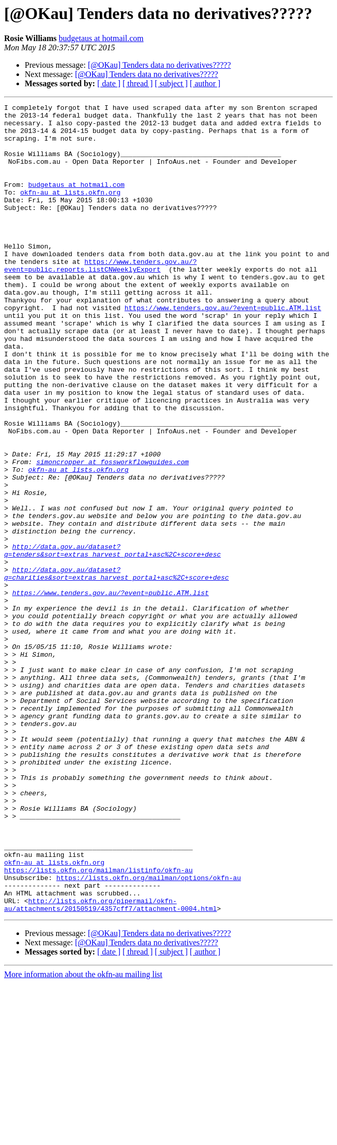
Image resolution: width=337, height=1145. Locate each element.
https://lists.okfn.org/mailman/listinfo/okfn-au (98, 1023)
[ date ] (108, 83)
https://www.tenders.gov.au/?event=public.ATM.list (223, 349)
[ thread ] (137, 83)
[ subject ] (171, 83)
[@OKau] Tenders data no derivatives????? (159, 65)
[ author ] (205, 83)
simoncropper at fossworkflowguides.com (112, 534)
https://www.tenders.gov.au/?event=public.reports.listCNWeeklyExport (100, 298)
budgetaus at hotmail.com (101, 38)
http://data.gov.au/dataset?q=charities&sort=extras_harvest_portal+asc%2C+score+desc (116, 668)
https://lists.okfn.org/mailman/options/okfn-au (148, 1033)
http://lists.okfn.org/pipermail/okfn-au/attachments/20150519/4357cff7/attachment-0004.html (110, 1065)
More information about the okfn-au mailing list (83, 1136)
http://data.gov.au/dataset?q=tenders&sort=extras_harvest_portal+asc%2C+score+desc (112, 640)
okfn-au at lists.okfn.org (70, 210)
